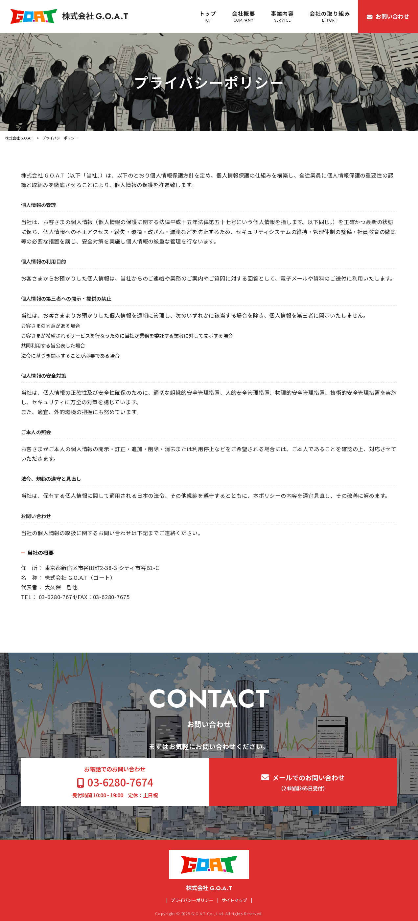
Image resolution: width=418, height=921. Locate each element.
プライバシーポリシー (192, 900)
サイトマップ (234, 900)
